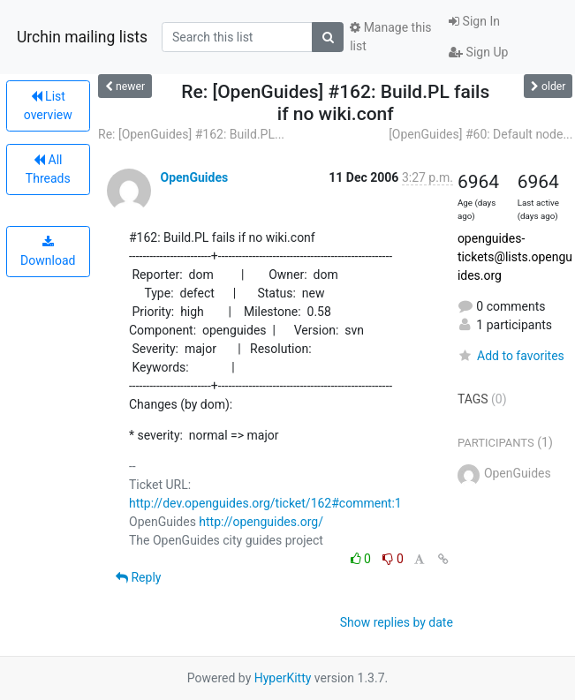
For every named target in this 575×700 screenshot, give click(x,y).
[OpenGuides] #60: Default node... (480, 134)
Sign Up (478, 52)
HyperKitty (283, 678)
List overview (48, 105)
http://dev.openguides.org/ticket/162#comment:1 (265, 503)
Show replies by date (396, 622)
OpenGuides (194, 177)
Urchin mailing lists (82, 37)
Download (47, 251)
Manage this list (390, 36)
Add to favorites (511, 356)
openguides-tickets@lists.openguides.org (515, 256)
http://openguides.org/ (261, 522)
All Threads (48, 169)
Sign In (474, 21)
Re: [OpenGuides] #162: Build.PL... (191, 134)
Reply (138, 577)
